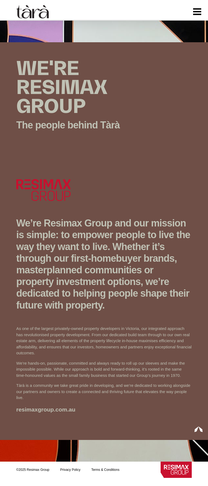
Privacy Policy (70, 470)
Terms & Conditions (105, 470)
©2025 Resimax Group (32, 470)
